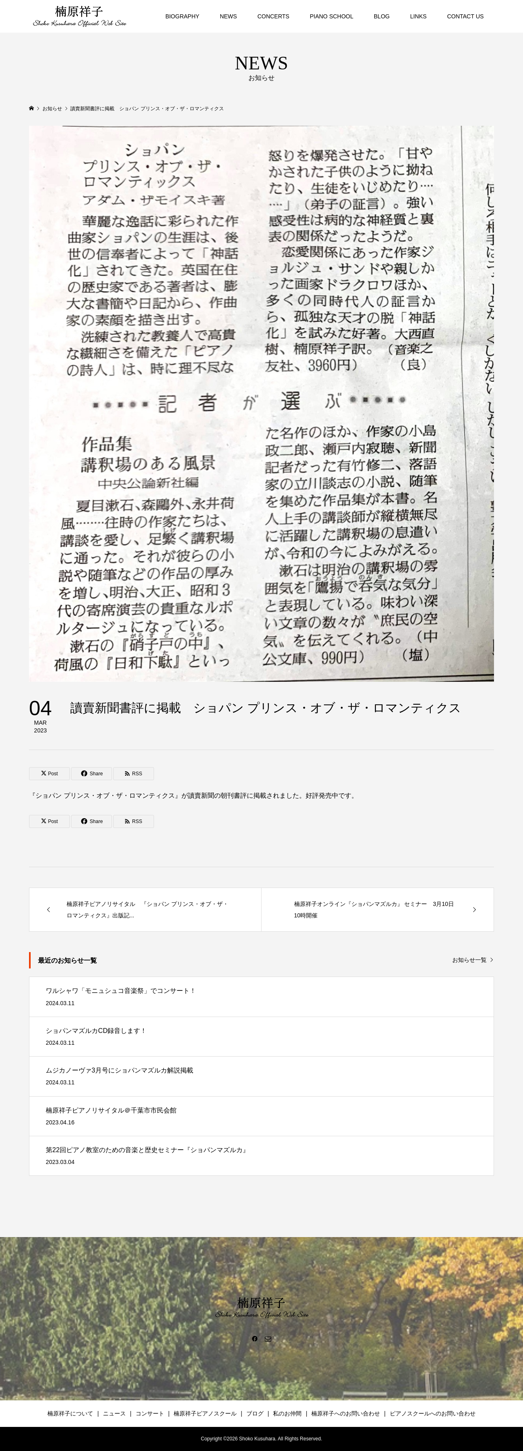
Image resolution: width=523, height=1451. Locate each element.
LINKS (418, 16)
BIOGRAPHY (182, 16)
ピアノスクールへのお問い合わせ (433, 1413)
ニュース (114, 1413)
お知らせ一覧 (469, 960)
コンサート (150, 1413)
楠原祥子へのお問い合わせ (345, 1413)
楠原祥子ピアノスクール (205, 1413)
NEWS (228, 16)
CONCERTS (273, 16)
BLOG (382, 16)
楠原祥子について (70, 1413)
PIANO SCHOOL (331, 16)
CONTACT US (465, 16)
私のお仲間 (287, 1413)
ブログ (255, 1413)
